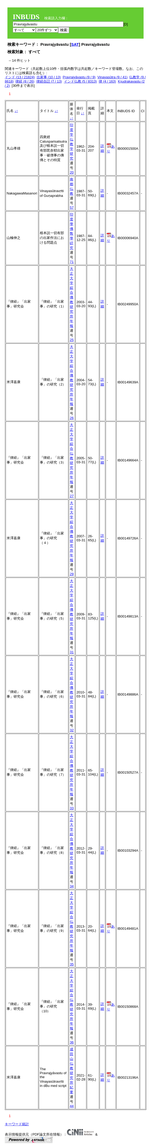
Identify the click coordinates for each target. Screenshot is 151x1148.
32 (72, 730)
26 (72, 418)
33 (72, 808)
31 (72, 652)
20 (72, 172)
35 (72, 964)
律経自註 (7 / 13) (49, 81)
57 (72, 208)
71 (72, 262)
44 (72, 1106)
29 (72, 574)
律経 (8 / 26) (24, 81)
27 (72, 496)
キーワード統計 (17, 1124)
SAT (75, 44)
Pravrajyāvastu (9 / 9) (79, 77)
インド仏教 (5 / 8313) (80, 81)
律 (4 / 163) (107, 81)
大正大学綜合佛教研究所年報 (71, 297)
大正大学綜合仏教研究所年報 (71, 453)
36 (72, 1042)
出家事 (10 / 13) (49, 77)
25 (72, 340)
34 (72, 886)
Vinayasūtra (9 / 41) (112, 77)
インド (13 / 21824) (20, 77)
